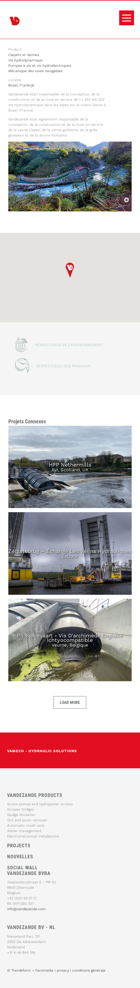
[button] (69, 270)
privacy (63, 970)
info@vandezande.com (26, 909)
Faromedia (44, 970)
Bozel (126, 200)
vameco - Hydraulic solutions (42, 751)
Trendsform (21, 970)
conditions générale (89, 970)
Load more (70, 702)
